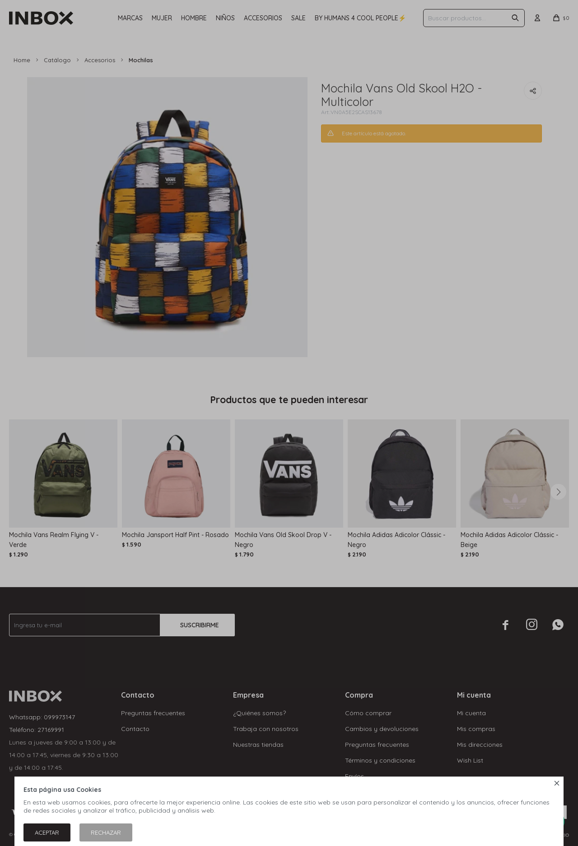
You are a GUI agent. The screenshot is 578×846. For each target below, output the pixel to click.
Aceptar (47, 832)
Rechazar (106, 832)
